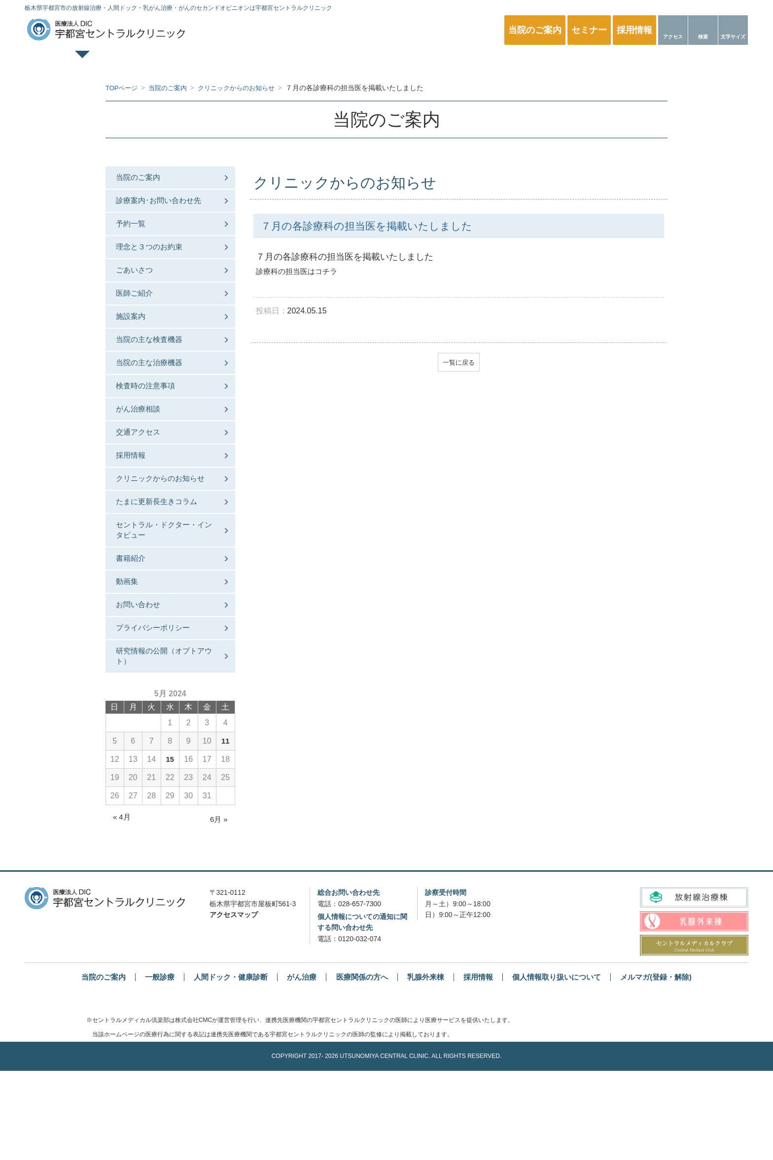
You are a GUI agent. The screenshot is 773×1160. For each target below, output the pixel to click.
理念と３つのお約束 (155, 259)
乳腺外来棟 (427, 1066)
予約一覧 (136, 233)
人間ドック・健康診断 (332, 62)
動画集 (132, 657)
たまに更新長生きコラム (163, 565)
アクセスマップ (234, 1004)
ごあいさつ (140, 286)
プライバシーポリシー (159, 710)
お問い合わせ (144, 684)
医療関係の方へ (657, 62)
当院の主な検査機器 (155, 367)
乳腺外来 (440, 62)
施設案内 (136, 340)
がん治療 (298, 1066)
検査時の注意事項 (151, 420)
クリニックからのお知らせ (163, 533)
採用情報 (136, 501)
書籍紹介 (136, 630)
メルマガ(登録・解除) (669, 1066)
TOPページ (116, 62)
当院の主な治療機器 (155, 393)
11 (225, 830)
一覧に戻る (458, 363)
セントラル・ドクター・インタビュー (163, 597)
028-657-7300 (359, 992)
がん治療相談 (144, 447)
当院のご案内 (144, 179)
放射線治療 (549, 62)
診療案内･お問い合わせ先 (165, 206)
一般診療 (224, 62)
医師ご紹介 (140, 313)
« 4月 (122, 906)
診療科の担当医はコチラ (299, 271)
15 (170, 848)
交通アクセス (144, 474)
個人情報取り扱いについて (564, 1066)
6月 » (218, 908)
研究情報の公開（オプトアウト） (163, 742)
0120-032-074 (359, 1027)
